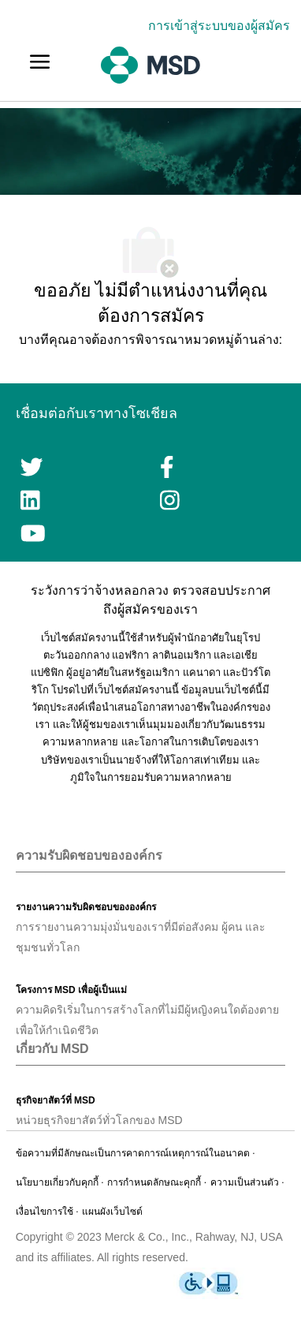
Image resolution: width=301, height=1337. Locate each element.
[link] (223, 25)
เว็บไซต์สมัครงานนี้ (137, 690)
